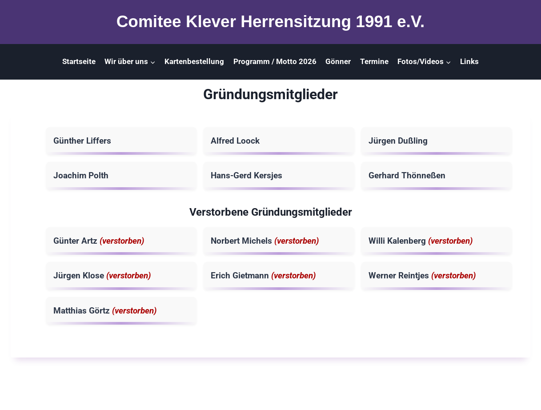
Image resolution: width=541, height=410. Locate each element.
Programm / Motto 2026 (275, 61)
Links (469, 61)
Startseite (79, 61)
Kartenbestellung (194, 61)
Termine (374, 61)
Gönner (338, 61)
